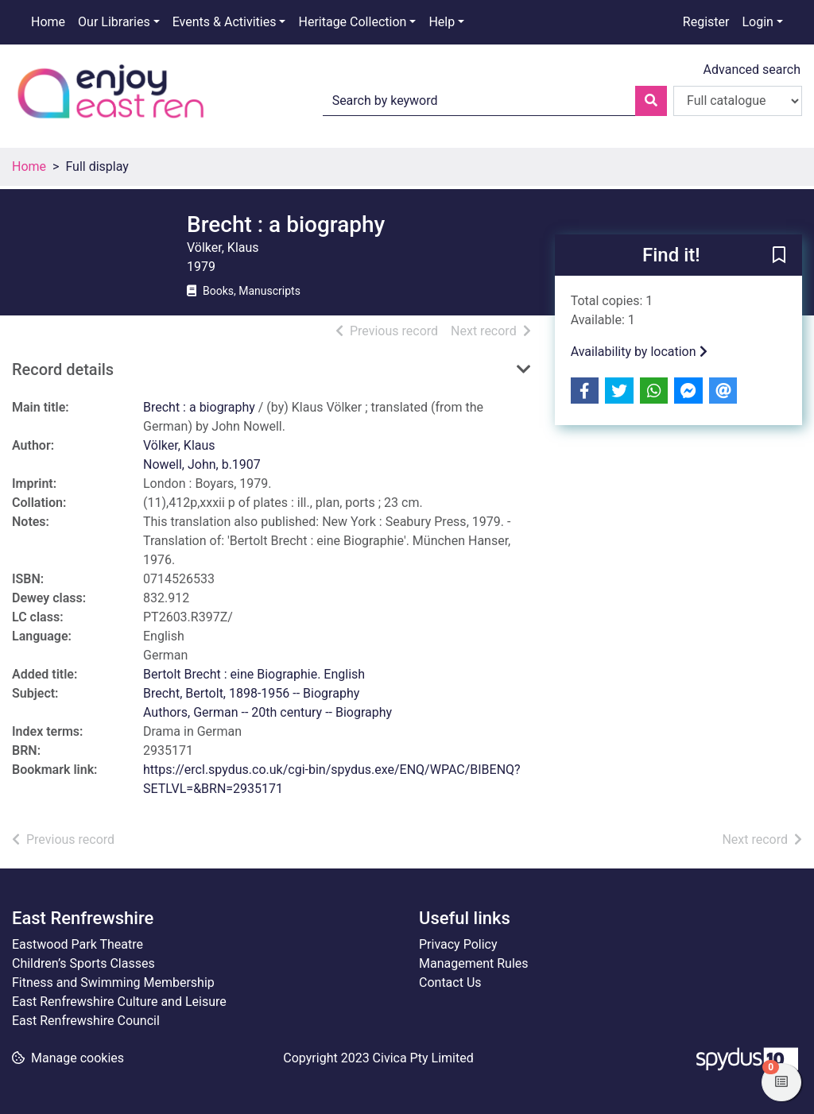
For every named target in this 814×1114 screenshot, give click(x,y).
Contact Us (450, 982)
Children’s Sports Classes (83, 963)
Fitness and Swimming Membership (113, 982)
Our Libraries (114, 21)
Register (706, 21)
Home (48, 21)
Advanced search (752, 69)
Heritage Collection (352, 21)
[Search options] (737, 101)
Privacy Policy (458, 944)
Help (441, 21)
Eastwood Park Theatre (77, 944)
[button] (779, 256)
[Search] (651, 101)
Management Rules (474, 963)
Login (757, 21)
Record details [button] (63, 369)
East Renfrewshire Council (86, 1020)
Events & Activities (224, 21)
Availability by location (639, 351)
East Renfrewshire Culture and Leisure (119, 1001)
